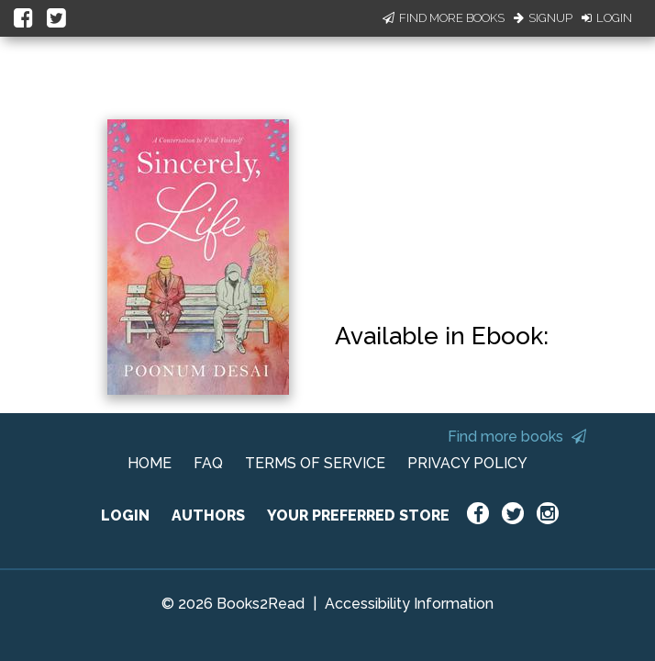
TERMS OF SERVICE (315, 463)
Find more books (517, 436)
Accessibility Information (409, 603)
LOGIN (125, 515)
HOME (150, 463)
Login (607, 18)
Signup (543, 18)
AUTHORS (208, 515)
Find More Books (444, 18)
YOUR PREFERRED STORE (358, 515)
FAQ (208, 463)
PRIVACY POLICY (467, 463)
